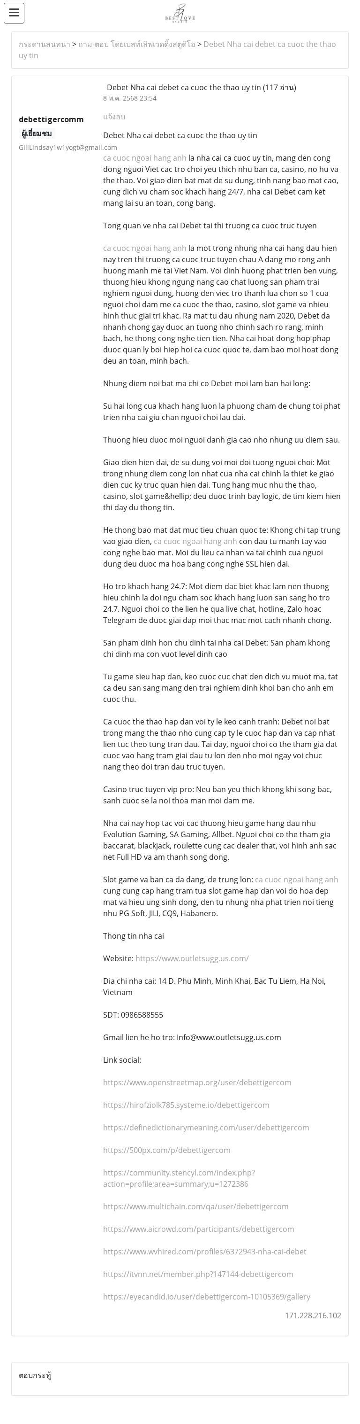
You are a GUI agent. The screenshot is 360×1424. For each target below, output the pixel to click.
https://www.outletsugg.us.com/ (192, 958)
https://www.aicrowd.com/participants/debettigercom (198, 1229)
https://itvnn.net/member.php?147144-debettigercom (198, 1274)
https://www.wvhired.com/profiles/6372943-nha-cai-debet (205, 1251)
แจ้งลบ (114, 116)
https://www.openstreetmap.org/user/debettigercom (197, 1082)
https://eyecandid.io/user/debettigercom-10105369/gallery (206, 1297)
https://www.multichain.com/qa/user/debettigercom (196, 1206)
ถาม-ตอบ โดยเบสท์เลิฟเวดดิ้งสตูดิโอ (136, 44)
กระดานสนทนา (44, 44)
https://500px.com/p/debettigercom (167, 1150)
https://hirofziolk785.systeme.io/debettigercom (186, 1105)
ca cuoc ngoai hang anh (145, 158)
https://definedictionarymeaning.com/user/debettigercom (206, 1127)
